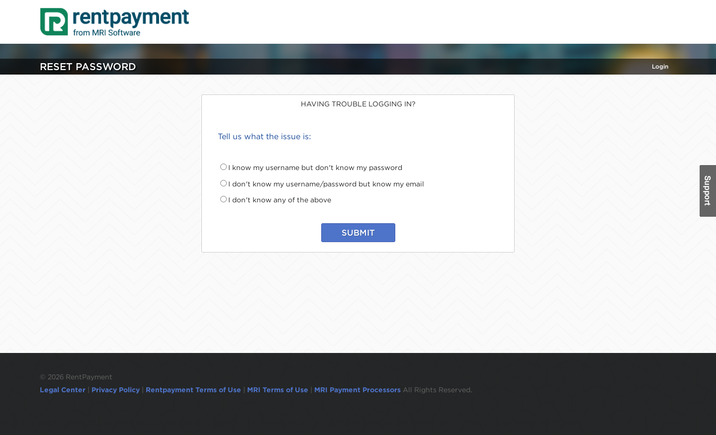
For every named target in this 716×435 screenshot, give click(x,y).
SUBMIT (358, 233)
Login (660, 66)
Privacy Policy (115, 390)
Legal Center (63, 390)
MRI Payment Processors (358, 390)
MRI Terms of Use (277, 390)
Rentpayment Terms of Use (193, 390)
